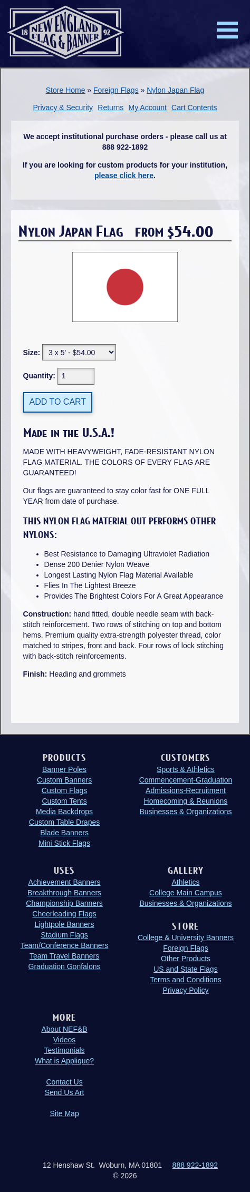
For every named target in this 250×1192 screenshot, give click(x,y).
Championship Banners (64, 903)
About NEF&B (64, 1029)
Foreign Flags (116, 90)
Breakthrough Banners (64, 892)
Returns (110, 107)
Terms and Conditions (185, 979)
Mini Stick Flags (64, 843)
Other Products (185, 958)
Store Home (65, 90)
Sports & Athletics (186, 769)
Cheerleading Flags (64, 914)
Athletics (185, 882)
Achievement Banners (64, 882)
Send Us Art (64, 1092)
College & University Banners (186, 937)
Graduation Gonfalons (64, 966)
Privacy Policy (185, 990)
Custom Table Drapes (64, 822)
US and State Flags (185, 969)
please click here (123, 175)
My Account (148, 107)
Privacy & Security (63, 107)
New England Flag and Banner (65, 32)
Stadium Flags (64, 935)
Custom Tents (64, 801)
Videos (64, 1039)
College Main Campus (185, 892)
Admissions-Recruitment (186, 790)
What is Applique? (64, 1061)
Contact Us (64, 1082)
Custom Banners (64, 780)
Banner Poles (64, 769)
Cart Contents (194, 107)
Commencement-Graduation (186, 780)
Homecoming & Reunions (186, 801)
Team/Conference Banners (65, 945)
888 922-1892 (195, 1165)
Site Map (64, 1113)
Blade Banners (64, 832)
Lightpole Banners (64, 924)
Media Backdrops (64, 811)
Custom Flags (64, 790)
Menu (227, 30)
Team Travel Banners (64, 956)
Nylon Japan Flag (175, 90)
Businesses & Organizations (185, 811)
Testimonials (64, 1050)
